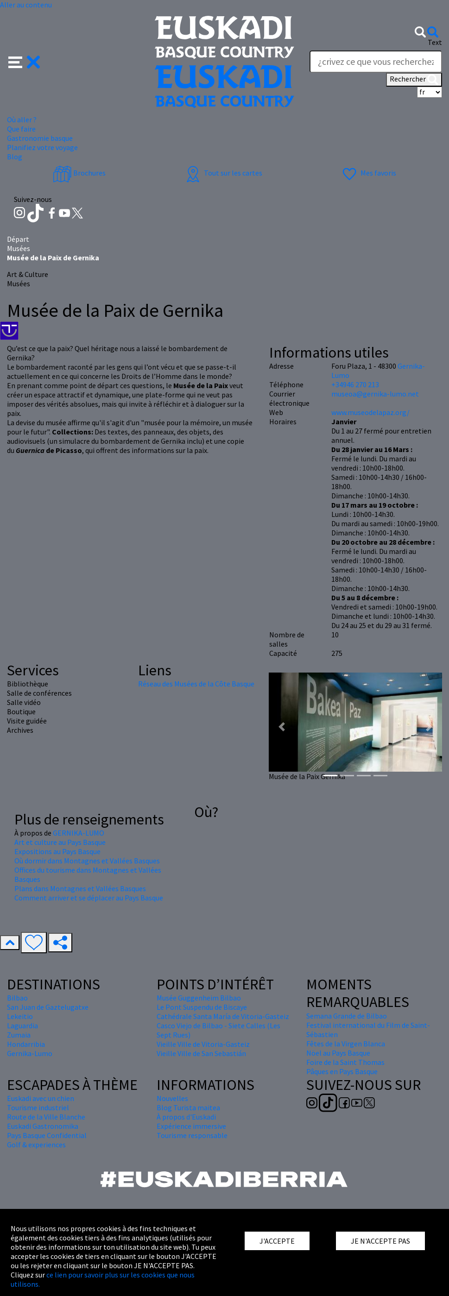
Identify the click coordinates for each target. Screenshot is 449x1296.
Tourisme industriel (38, 1107)
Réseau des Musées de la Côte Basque (196, 683)
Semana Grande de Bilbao (346, 1015)
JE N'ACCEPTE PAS (380, 1241)
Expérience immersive (191, 1126)
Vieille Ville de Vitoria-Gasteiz (203, 1044)
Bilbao (17, 997)
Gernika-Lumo (29, 1053)
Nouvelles (172, 1098)
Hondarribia (26, 1044)
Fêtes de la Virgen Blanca (345, 1043)
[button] (24, 61)
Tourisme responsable (192, 1135)
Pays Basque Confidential (47, 1135)
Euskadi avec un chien (40, 1098)
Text (435, 42)
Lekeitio (20, 1016)
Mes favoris (368, 172)
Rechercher (414, 79)
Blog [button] (14, 156)
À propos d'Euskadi (186, 1116)
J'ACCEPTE (277, 1241)
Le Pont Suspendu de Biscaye (202, 1007)
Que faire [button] (21, 128)
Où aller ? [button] (22, 119)
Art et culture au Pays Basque (60, 842)
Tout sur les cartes (222, 172)
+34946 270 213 (355, 384)
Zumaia (19, 1034)
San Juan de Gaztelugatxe (48, 1007)
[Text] (376, 61)
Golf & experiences (36, 1144)
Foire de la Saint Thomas (345, 1062)
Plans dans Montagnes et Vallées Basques (80, 888)
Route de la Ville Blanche (46, 1116)
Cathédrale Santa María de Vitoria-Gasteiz (223, 1016)
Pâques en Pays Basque (342, 1071)
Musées (18, 248)
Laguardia (22, 1025)
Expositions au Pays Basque (57, 851)
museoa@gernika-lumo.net (375, 393)
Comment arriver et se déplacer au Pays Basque (88, 897)
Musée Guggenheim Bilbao (199, 997)
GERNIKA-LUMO (78, 832)
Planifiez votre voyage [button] (42, 147)
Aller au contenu (26, 4)
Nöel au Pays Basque (338, 1052)
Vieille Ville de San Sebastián (201, 1053)
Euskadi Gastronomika (42, 1126)
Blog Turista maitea (188, 1107)
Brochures (79, 172)
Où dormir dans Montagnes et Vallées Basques (87, 860)
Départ (18, 239)
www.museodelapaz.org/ (370, 412)
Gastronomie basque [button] (40, 138)
